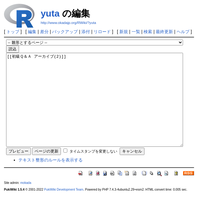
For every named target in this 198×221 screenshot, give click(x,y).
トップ (12, 31)
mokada (25, 201)
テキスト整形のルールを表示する (50, 178)
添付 (85, 31)
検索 (148, 31)
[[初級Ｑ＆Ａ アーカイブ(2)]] (94, 109)
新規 (123, 31)
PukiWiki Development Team (63, 208)
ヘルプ (183, 31)
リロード (102, 31)
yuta (50, 13)
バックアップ (65, 31)
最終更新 (164, 31)
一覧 (136, 31)
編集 (32, 31)
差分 (44, 31)
